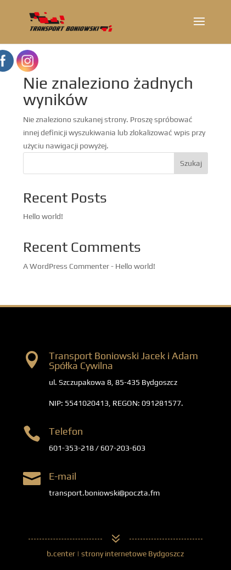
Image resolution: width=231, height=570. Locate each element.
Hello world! (43, 216)
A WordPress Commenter (66, 266)
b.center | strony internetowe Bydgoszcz (115, 553)
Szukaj (191, 163)
